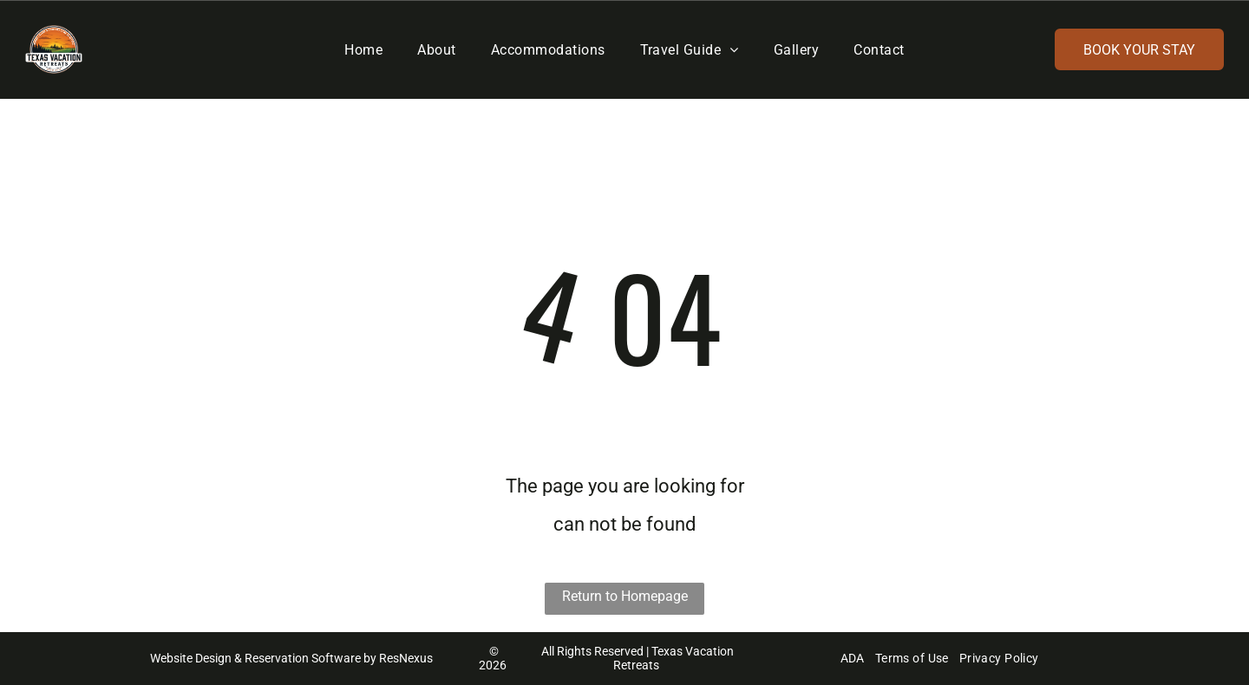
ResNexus (406, 658)
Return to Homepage (625, 596)
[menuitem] (363, 49)
